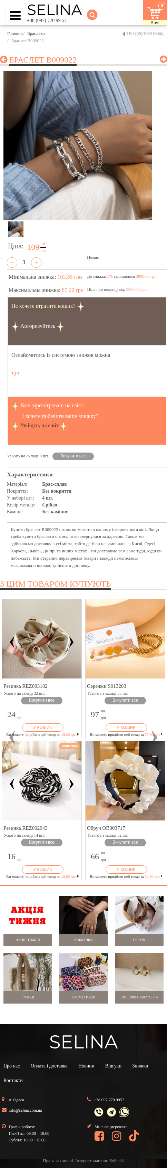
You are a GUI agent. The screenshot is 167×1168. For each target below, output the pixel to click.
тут (15, 373)
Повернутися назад (145, 33)
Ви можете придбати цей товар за (42, 734)
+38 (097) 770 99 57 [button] (47, 20)
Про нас (11, 1066)
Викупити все (73, 456)
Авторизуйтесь (38, 326)
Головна (15, 33)
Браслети (36, 33)
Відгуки (113, 1066)
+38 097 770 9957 (109, 1100)
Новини (86, 1066)
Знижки (140, 1066)
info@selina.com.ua (25, 1110)
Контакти (13, 1080)
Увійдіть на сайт (39, 425)
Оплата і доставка (49, 1066)
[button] (12, 738)
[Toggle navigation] (15, 15)
